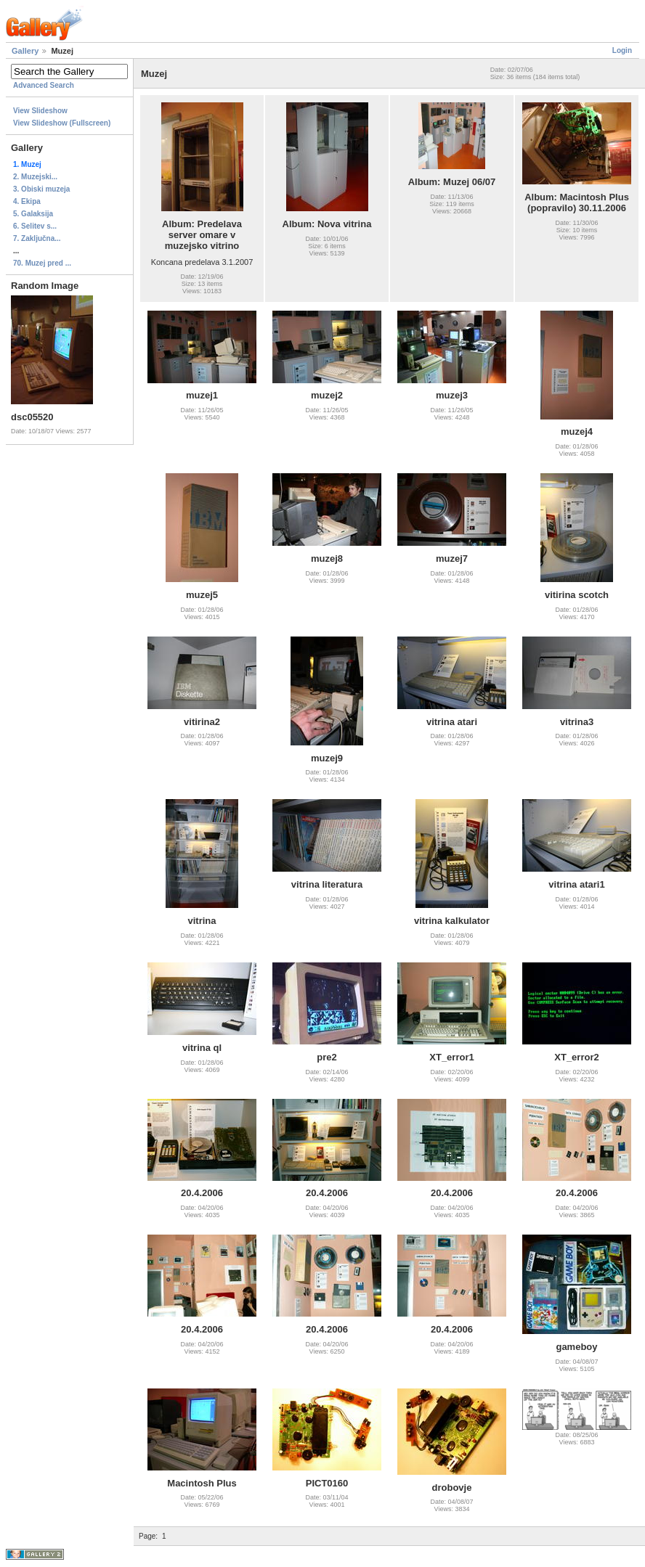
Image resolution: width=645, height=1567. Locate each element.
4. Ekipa (27, 201)
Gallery (25, 50)
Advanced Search (43, 85)
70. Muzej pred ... (42, 263)
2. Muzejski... (35, 177)
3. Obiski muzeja (41, 189)
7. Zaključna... (37, 238)
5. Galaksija (33, 214)
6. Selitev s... (35, 226)
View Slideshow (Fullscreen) (61, 123)
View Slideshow (40, 111)
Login (622, 50)
